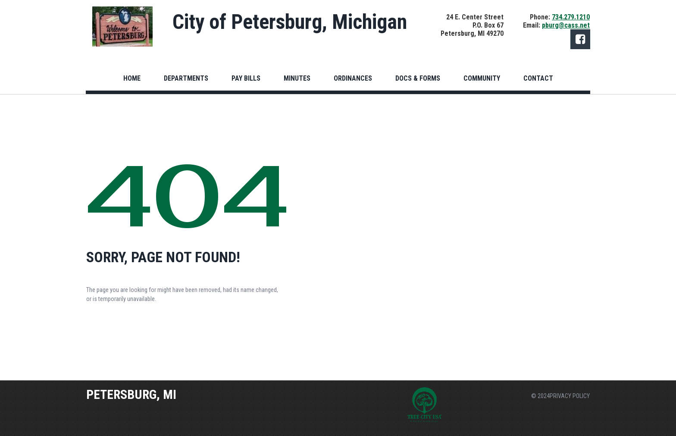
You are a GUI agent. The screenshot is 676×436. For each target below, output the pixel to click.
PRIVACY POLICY (570, 395)
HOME (132, 78)
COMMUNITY (481, 78)
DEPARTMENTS (186, 78)
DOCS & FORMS (417, 78)
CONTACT (538, 78)
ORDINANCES (353, 78)
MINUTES (297, 78)
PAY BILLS (246, 78)
